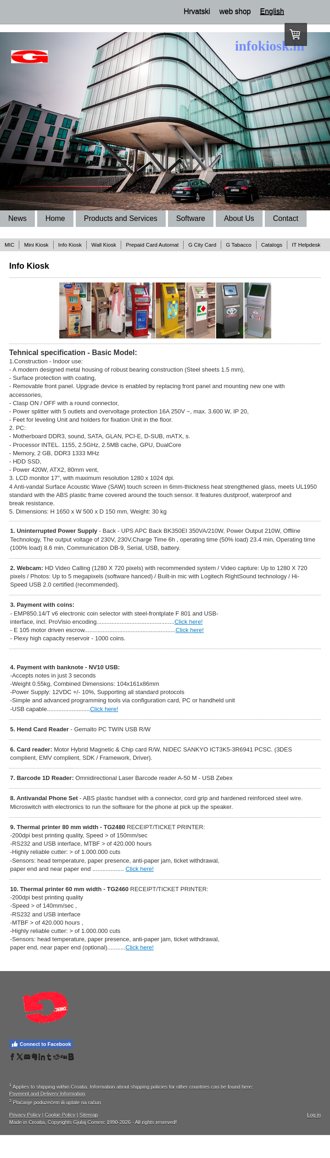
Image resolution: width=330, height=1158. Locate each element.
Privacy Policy (24, 1115)
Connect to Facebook (41, 1044)
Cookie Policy (60, 1115)
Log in (314, 1115)
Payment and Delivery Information (47, 1093)
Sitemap (88, 1115)
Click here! (188, 621)
